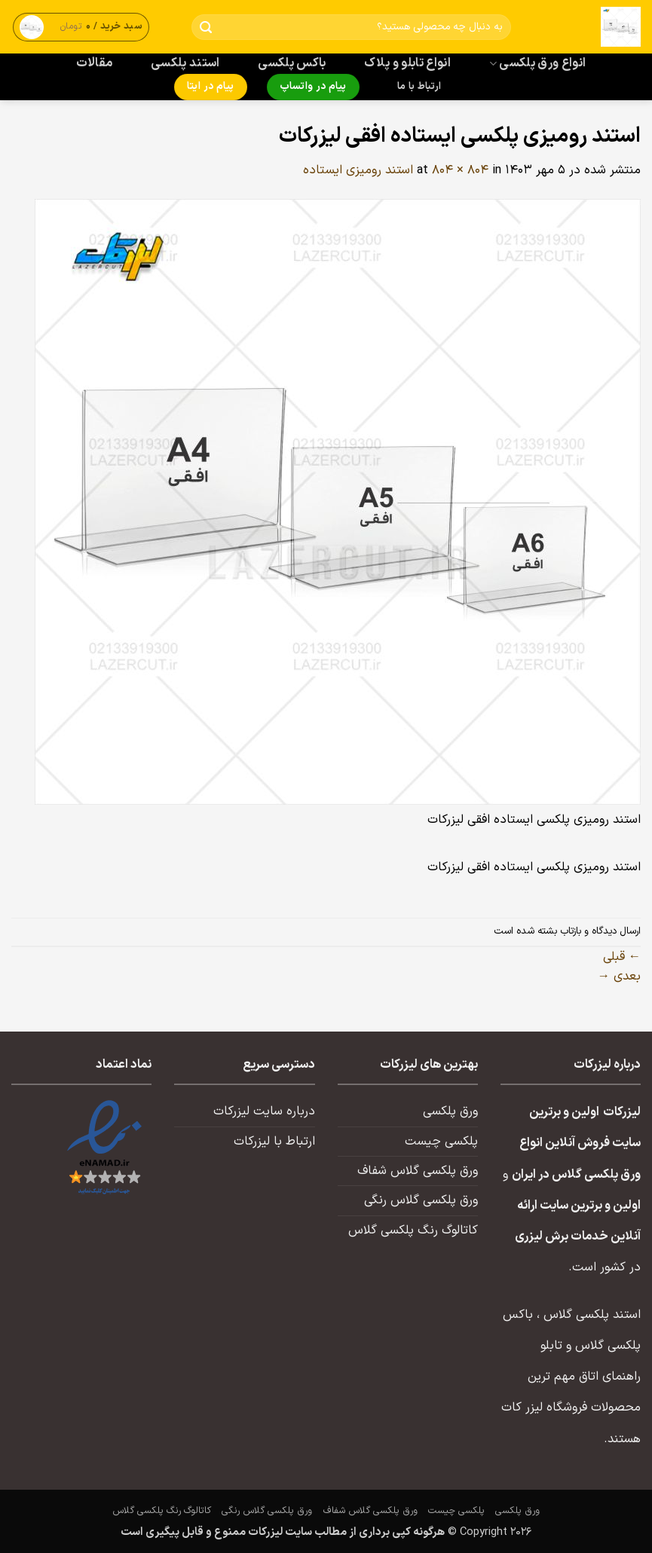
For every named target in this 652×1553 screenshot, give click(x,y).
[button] (81, 27)
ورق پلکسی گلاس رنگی (421, 1200)
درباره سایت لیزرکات (264, 1111)
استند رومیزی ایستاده (358, 170)
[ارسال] (206, 27)
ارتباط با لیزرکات (274, 1142)
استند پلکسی (185, 63)
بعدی (619, 977)
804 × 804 (460, 170)
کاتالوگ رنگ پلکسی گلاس (413, 1230)
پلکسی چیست (441, 1142)
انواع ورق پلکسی (537, 63)
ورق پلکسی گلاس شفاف (417, 1171)
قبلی (622, 957)
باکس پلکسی (292, 63)
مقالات (94, 63)
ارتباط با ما (419, 86)
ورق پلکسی (450, 1111)
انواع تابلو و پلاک (407, 63)
